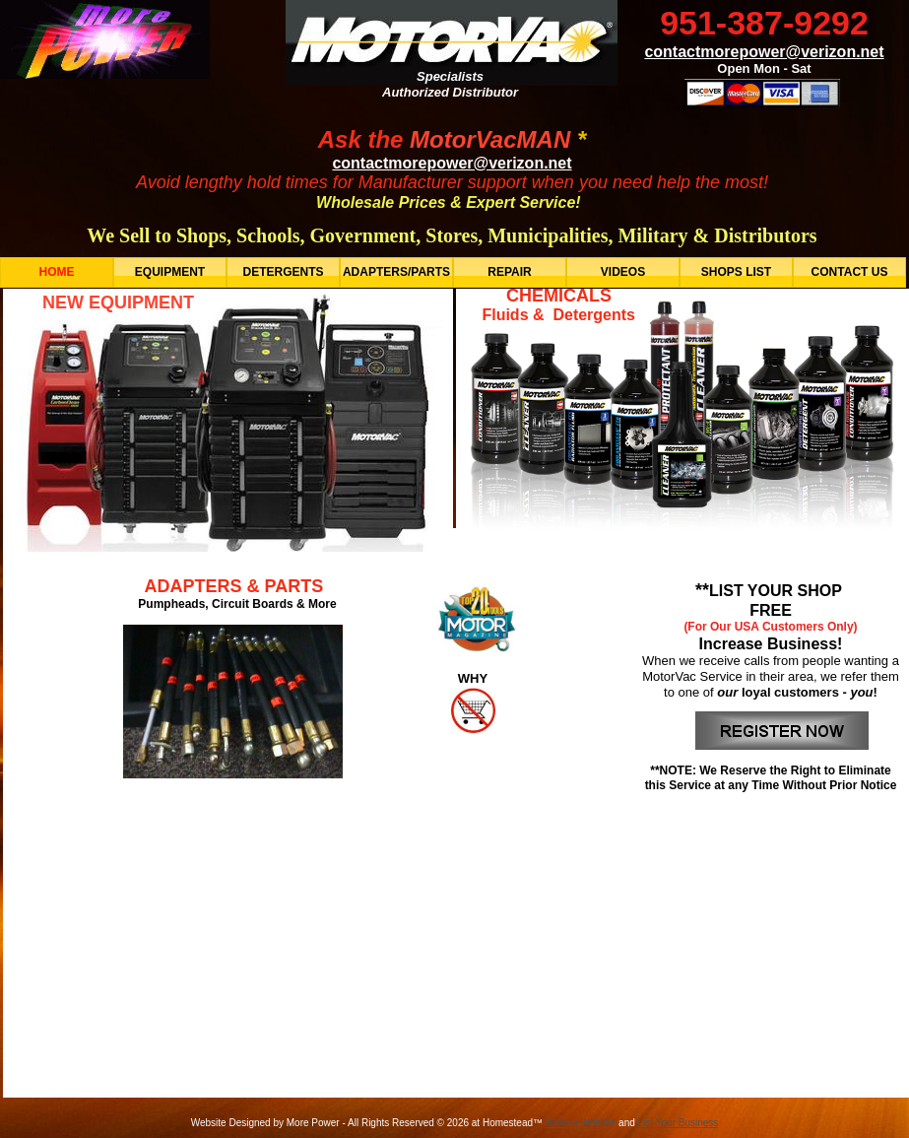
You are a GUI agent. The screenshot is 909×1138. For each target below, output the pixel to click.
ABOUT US (498, 978)
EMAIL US (376, 978)
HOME (272, 978)
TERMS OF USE (627, 978)
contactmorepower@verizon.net (451, 163)
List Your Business (678, 1122)
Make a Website (581, 1122)
